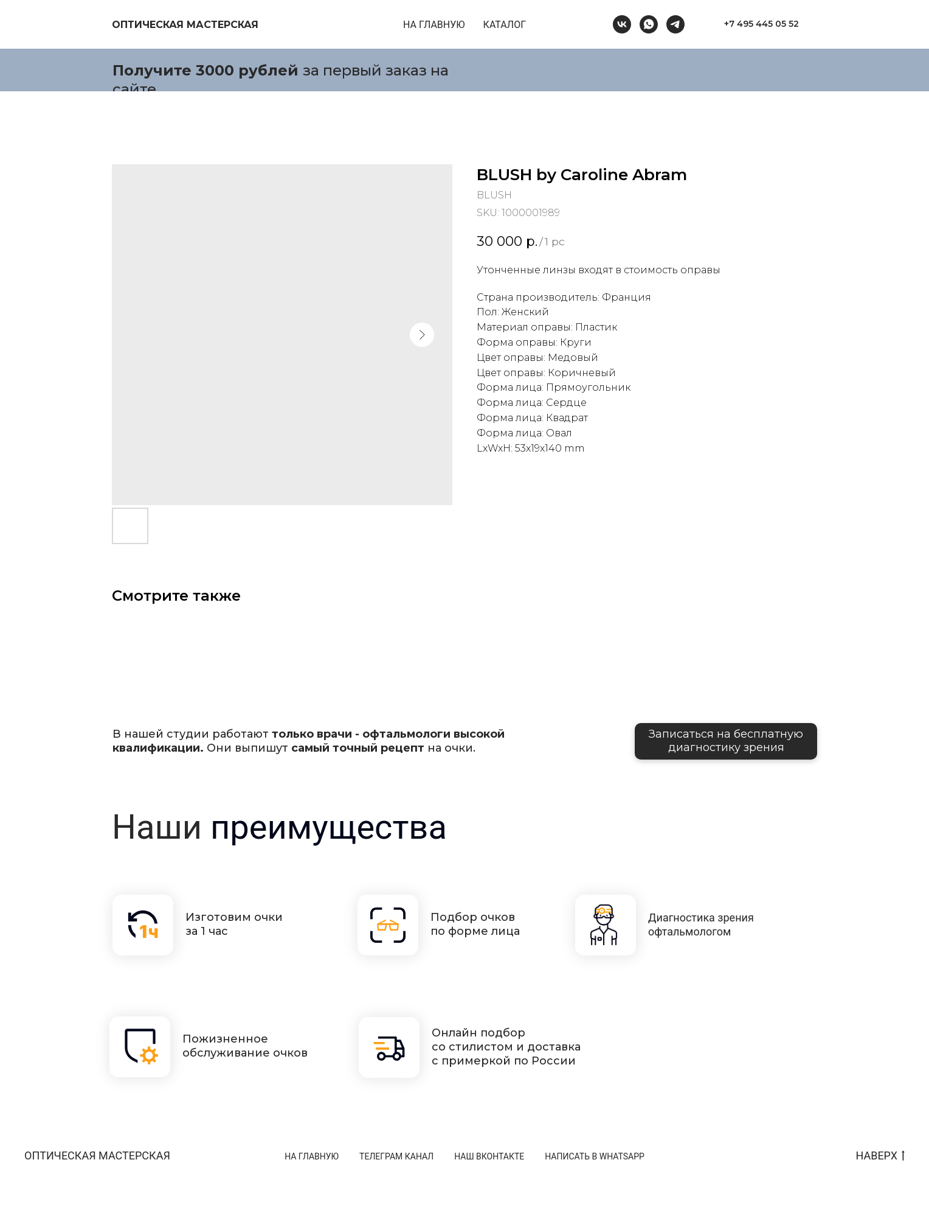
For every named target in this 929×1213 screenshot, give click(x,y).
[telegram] (675, 24)
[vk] (622, 24)
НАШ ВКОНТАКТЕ (489, 1156)
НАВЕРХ (880, 1156)
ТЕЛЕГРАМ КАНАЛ (396, 1156)
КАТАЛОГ (504, 24)
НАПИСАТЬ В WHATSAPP (594, 1156)
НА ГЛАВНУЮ (434, 24)
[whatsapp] (649, 24)
